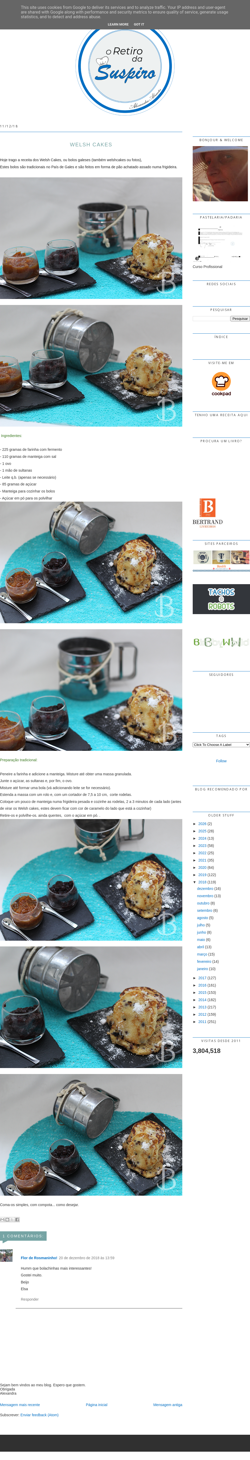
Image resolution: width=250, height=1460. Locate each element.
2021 (202, 860)
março (202, 954)
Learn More (118, 24)
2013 (202, 1007)
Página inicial (97, 1405)
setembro (204, 910)
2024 (202, 838)
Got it (139, 24)
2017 (202, 978)
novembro (205, 896)
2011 (202, 1022)
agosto (202, 918)
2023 (202, 846)
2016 (202, 985)
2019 (202, 875)
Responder (30, 1299)
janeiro (202, 969)
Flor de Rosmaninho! (39, 1258)
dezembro (205, 889)
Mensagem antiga (167, 1405)
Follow (221, 761)
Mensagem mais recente (20, 1405)
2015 (202, 992)
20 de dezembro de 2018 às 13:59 (86, 1258)
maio (201, 940)
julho (201, 925)
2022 (202, 853)
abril (200, 947)
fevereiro (204, 961)
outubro (203, 903)
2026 (202, 824)
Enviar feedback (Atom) (40, 1415)
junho (201, 932)
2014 (202, 1000)
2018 (202, 882)
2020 (202, 867)
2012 (202, 1014)
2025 (202, 831)
